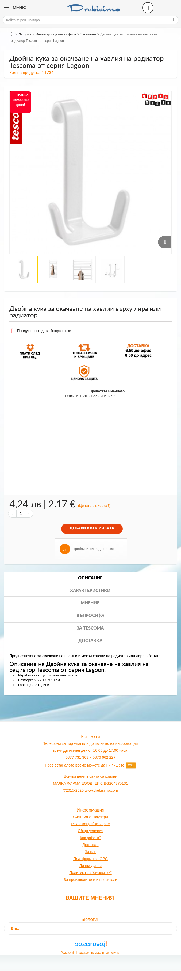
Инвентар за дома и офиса (56, 34)
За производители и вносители (90, 879)
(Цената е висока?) (94, 506)
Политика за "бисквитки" (90, 872)
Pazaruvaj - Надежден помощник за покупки (90, 952)
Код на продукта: (25, 72)
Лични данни (90, 866)
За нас (90, 852)
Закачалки (88, 34)
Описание (90, 578)
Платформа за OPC (90, 859)
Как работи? (90, 838)
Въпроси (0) (90, 615)
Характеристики (90, 591)
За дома (25, 34)
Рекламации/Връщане (90, 824)
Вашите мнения (90, 898)
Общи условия (90, 831)
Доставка (90, 641)
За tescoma (90, 628)
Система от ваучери (90, 817)
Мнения (90, 603)
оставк (91, 845)
